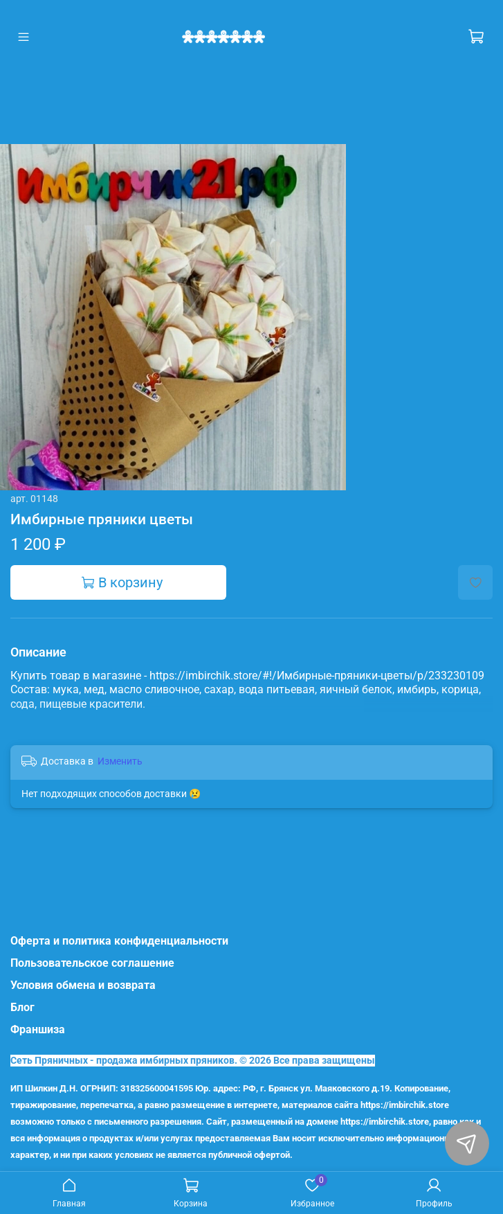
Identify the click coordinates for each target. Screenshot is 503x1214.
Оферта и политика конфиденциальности (119, 940)
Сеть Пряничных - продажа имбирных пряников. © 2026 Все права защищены (192, 1060)
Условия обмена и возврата (83, 985)
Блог (22, 1007)
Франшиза (37, 1029)
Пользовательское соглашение (92, 963)
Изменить (120, 761)
